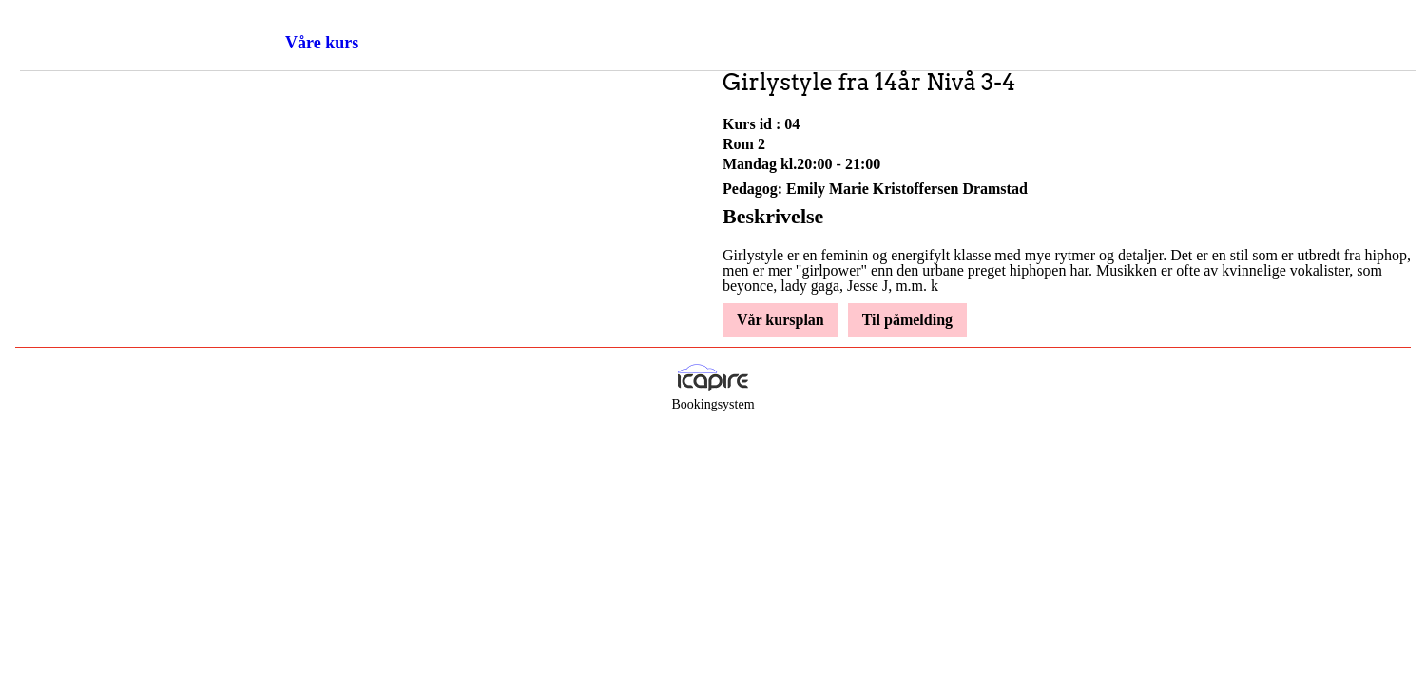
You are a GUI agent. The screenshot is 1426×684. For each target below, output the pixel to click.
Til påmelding (907, 320)
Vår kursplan (780, 320)
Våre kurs (321, 42)
